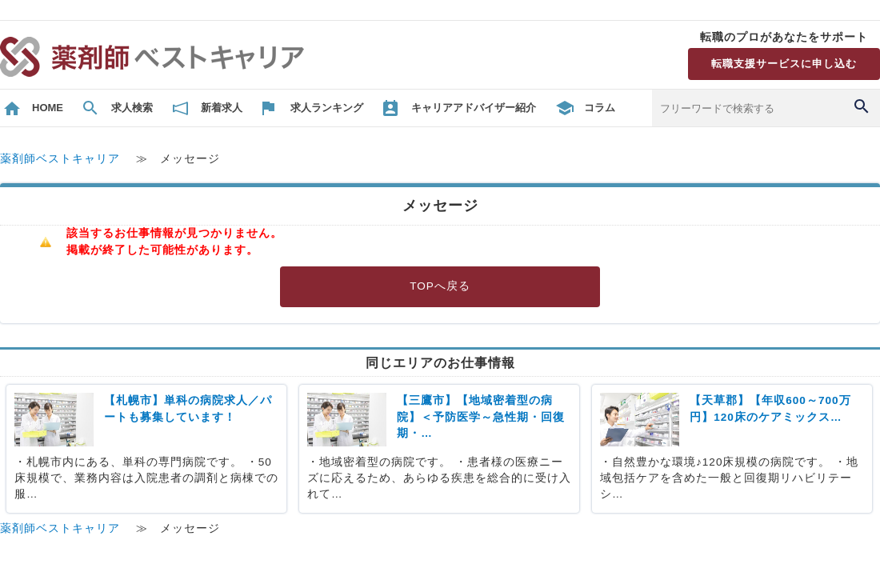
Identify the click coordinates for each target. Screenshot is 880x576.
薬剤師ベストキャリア (60, 159)
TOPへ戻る (440, 286)
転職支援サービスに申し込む (784, 64)
